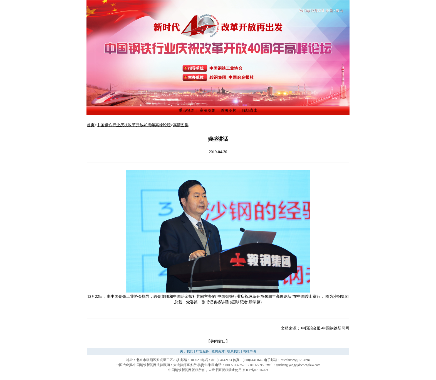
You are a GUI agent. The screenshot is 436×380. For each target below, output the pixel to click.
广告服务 (202, 351)
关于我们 (186, 351)
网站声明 (249, 351)
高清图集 (207, 110)
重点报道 (186, 110)
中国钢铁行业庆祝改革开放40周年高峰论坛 (134, 125)
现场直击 (249, 110)
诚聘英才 (218, 351)
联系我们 (233, 351)
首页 (91, 125)
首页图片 (228, 110)
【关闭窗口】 (218, 341)
